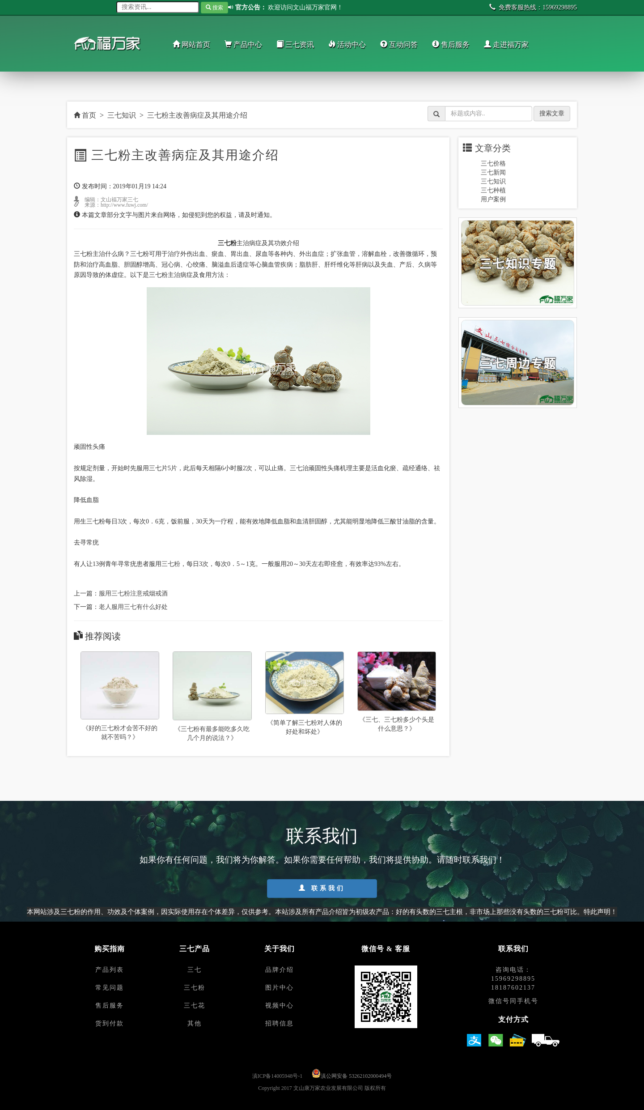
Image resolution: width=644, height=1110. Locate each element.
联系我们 (322, 888)
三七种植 (493, 190)
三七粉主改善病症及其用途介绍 (197, 115)
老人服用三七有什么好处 (133, 607)
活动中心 (347, 44)
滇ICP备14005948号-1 (277, 1076)
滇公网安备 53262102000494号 (356, 1076)
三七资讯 (295, 44)
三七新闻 (493, 172)
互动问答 (399, 44)
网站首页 (191, 44)
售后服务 (451, 44)
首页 (85, 115)
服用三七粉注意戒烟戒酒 (133, 593)
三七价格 (493, 163)
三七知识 (121, 115)
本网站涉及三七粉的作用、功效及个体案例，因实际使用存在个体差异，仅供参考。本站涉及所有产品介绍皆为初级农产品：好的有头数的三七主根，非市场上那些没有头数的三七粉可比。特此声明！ (322, 911)
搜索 (214, 7)
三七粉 (170, 564)
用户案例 (493, 199)
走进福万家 (506, 44)
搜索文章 (551, 113)
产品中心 (243, 44)
